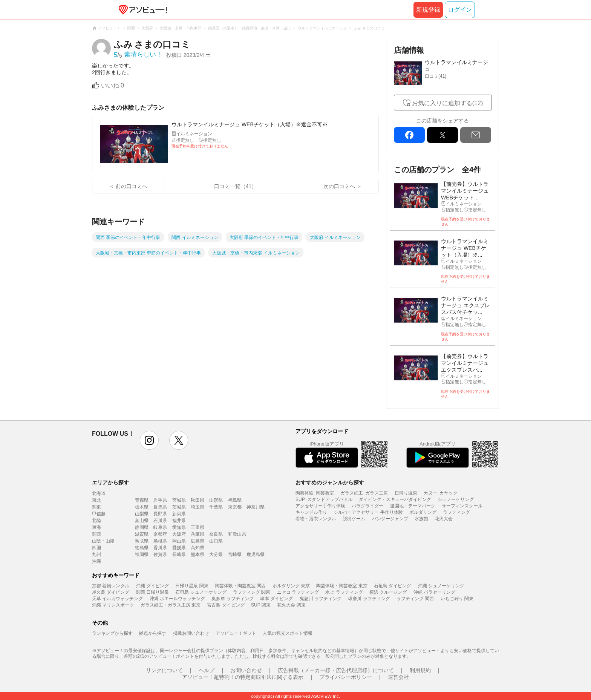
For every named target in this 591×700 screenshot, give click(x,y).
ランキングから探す (112, 633)
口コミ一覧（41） (235, 186)
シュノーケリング (456, 499)
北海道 (99, 493)
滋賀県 (142, 534)
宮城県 (179, 500)
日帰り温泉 (406, 493)
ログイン (460, 9)
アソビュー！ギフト (236, 633)
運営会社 (398, 677)
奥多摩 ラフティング (232, 598)
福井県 (179, 520)
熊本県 (197, 554)
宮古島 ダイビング (225, 605)
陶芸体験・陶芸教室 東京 (341, 585)
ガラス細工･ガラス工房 (364, 493)
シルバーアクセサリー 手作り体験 (368, 512)
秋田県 (197, 500)
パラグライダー (367, 506)
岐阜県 (160, 527)
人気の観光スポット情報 (287, 633)
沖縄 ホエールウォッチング (177, 598)
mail (475, 135)
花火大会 (444, 518)
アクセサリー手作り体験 (320, 506)
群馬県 (160, 507)
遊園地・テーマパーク (412, 506)
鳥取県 (142, 541)
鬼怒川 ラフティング (320, 598)
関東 (96, 507)
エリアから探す (110, 482)
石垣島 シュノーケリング (200, 592)
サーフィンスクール (462, 506)
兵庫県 (197, 534)
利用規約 (420, 670)
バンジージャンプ (390, 518)
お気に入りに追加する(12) (447, 103)
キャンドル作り (311, 512)
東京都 (235, 507)
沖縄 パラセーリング (434, 592)
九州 (96, 554)
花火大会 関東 (291, 605)
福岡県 (142, 554)
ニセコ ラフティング (298, 592)
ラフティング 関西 (415, 598)
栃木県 (142, 507)
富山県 (142, 520)
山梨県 (142, 513)
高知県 (197, 547)
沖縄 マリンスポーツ (113, 605)
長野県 (160, 513)
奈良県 (216, 534)
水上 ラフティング (344, 592)
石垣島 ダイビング (392, 585)
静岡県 (142, 527)
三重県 (197, 527)
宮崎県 (235, 554)
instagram (149, 440)
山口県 (216, 541)
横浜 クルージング (388, 592)
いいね (112, 85)
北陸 (96, 520)
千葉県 (216, 507)
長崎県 (179, 554)
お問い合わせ (246, 670)
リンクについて (164, 670)
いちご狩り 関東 (457, 598)
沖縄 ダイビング (152, 585)
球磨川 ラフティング (369, 598)
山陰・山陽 (103, 541)
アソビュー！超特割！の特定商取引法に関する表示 (242, 677)
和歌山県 (237, 534)
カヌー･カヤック (441, 493)
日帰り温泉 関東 (191, 585)
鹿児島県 (256, 554)
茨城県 (179, 507)
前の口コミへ (131, 186)
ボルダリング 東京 (291, 585)
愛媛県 (179, 547)
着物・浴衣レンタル (316, 518)
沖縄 (96, 561)
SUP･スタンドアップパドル (324, 499)
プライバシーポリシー (345, 677)
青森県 (142, 500)
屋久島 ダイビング (110, 592)
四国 (96, 547)
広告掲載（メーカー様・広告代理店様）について (336, 670)
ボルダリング (422, 512)
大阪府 (179, 534)
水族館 (421, 518)
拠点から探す (152, 633)
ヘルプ (206, 670)
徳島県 (142, 547)
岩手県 (160, 500)
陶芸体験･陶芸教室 (315, 493)
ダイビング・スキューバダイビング (395, 499)
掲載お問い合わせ (191, 633)
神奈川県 (256, 507)
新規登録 (428, 9)
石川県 (160, 520)
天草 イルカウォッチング (117, 598)
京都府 (160, 534)
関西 (96, 534)
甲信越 (99, 513)
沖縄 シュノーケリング (441, 585)
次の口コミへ (339, 186)
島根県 (160, 541)
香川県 (160, 547)
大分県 (216, 554)
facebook (409, 135)
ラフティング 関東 (251, 592)
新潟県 (179, 513)
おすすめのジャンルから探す (330, 482)
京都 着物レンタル (110, 585)
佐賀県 (160, 554)
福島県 (235, 500)
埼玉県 (197, 507)
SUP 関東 (261, 605)
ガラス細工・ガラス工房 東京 (171, 605)
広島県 (197, 541)
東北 (96, 500)
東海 (96, 527)
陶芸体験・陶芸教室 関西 (240, 585)
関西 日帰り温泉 (152, 592)
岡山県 (179, 541)
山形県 (216, 500)
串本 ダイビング (276, 598)
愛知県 (179, 527)
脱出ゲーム (354, 518)
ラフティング (456, 512)
